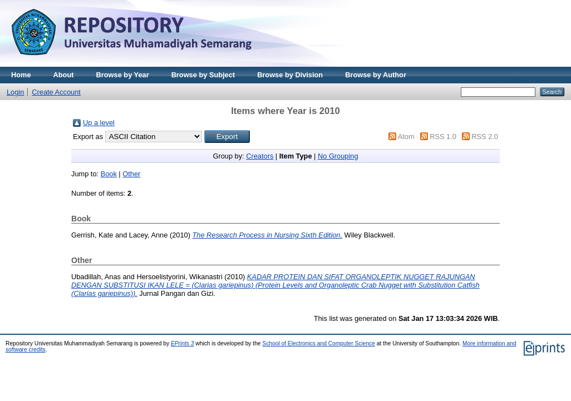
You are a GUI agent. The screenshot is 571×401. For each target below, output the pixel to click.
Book (109, 174)
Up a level (99, 122)
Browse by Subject (203, 75)
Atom (406, 136)
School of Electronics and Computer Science (318, 343)
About (63, 75)
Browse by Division (290, 75)
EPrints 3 (182, 343)
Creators (259, 156)
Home (21, 75)
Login (15, 92)
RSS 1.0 (443, 136)
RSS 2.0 (484, 136)
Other (131, 174)
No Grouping (338, 156)
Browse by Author (375, 75)
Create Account (56, 92)
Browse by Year (122, 75)
